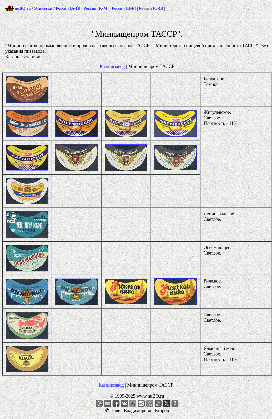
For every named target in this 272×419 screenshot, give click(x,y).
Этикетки (43, 8)
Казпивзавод (112, 66)
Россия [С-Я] (151, 8)
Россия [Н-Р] (124, 8)
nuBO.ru (23, 8)
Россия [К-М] (96, 8)
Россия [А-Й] (68, 8)
